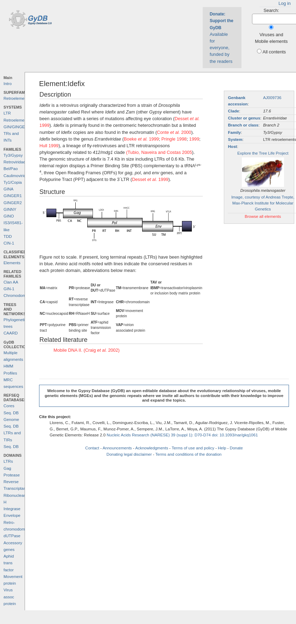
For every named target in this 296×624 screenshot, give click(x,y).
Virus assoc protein (10, 597)
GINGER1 (13, 196)
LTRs (8, 461)
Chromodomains (18, 295)
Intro (8, 84)
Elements (12, 263)
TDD (8, 236)
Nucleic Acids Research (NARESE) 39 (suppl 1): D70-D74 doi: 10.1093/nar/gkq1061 (182, 435)
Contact (92, 448)
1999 (194, 139)
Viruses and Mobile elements (271, 38)
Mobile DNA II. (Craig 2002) (86, 350)
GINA (8, 189)
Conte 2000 (174, 132)
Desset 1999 (150, 179)
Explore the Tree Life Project (262, 153)
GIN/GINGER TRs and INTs (16, 134)
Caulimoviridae (17, 176)
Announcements (117, 448)
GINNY (10, 209)
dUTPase (12, 536)
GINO (9, 216)
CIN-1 (9, 243)
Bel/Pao (11, 169)
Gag (7, 468)
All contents (274, 51)
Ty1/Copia (13, 182)
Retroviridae (14, 162)
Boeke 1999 (141, 139)
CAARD (11, 333)
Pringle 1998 (174, 139)
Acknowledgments (151, 448)
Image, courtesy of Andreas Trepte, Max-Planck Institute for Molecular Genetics (262, 203)
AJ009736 (272, 98)
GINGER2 (13, 203)
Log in (284, 3)
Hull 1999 (48, 145)
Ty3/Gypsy (13, 155)
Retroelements (17, 98)
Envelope (12, 515)
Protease (12, 475)
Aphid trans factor (9, 563)
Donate (236, 448)
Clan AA (11, 282)
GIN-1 (9, 289)
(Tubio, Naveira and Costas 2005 (159, 152)
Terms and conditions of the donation (188, 454)
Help (222, 448)
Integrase (12, 509)
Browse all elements (263, 216)
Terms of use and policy (193, 448)
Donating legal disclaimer (129, 454)
